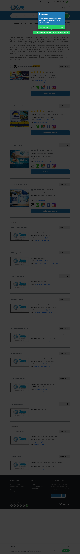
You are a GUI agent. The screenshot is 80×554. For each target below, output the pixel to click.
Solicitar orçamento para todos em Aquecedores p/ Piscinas (51, 33)
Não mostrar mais (43, 27)
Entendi (62, 27)
